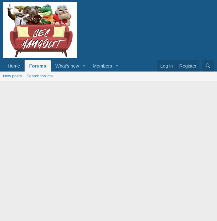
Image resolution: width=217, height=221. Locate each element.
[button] (84, 66)
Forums (37, 65)
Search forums (40, 76)
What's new (67, 65)
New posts (12, 76)
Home (14, 65)
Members (102, 65)
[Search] (208, 66)
